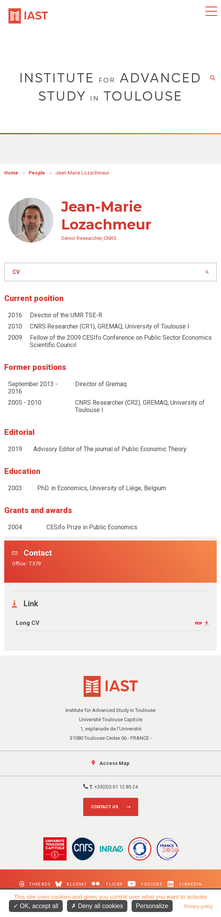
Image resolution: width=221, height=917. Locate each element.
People (37, 173)
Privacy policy (198, 906)
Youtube (145, 884)
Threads (34, 884)
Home (11, 173)
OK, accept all (35, 906)
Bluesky (71, 884)
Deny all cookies (97, 906)
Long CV (27, 622)
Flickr (107, 884)
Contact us (104, 806)
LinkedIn (185, 884)
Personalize (152, 906)
